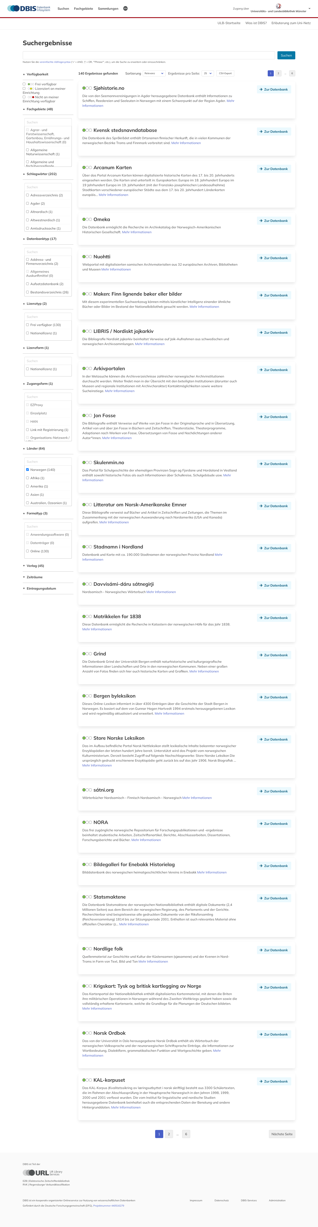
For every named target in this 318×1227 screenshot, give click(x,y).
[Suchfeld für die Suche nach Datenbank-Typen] (48, 252)
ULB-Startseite (229, 23)
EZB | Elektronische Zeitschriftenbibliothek (46, 1180)
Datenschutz (222, 1200)
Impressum (196, 1200)
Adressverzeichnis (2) (44, 195)
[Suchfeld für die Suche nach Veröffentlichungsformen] (48, 526)
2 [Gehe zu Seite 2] (278, 73)
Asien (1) (35, 495)
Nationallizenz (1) (41, 333)
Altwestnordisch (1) (43, 220)
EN (125, 8)
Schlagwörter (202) (40, 174)
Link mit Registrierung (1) (47, 430)
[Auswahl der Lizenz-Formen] (48, 361)
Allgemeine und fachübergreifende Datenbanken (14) (40, 166)
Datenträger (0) (40, 543)
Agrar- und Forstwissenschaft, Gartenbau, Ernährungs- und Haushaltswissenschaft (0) (47, 136)
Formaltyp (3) (35, 513)
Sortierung (133, 73)
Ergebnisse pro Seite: (184, 73)
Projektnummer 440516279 (108, 1205)
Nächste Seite (282, 1134)
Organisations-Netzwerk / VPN (48, 440)
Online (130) (37, 551)
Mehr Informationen (186, 143)
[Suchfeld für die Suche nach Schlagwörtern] (48, 187)
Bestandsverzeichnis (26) (47, 292)
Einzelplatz (36, 413)
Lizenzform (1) (36, 348)
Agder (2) (35, 203)
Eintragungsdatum (39, 588)
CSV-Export (225, 73)
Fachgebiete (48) (38, 109)
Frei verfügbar (40, 84)
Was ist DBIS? (256, 23)
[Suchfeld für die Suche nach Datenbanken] (149, 55)
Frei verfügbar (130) (43, 325)
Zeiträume (33, 577)
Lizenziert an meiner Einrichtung (44, 91)
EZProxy (34, 405)
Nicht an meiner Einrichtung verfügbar (41, 99)
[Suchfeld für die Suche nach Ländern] (48, 461)
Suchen (63, 8)
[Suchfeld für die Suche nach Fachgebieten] (48, 122)
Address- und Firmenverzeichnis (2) (42, 262)
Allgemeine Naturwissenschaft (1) (43, 152)
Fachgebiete (83, 8)
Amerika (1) (37, 486)
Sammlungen (108, 8)
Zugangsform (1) (38, 384)
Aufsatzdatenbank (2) (44, 284)
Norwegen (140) (40, 470)
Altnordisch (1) (39, 212)
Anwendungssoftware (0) (47, 534)
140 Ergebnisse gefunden (98, 73)
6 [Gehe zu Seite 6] (292, 73)
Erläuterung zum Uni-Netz (291, 23)
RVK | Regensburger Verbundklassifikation (46, 1184)
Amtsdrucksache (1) (43, 228)
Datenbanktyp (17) (40, 239)
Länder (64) (34, 448)
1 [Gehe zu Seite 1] (270, 73)
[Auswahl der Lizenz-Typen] (48, 317)
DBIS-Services (249, 1200)
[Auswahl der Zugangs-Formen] (48, 397)
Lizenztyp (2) (35, 303)
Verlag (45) (33, 566)
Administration (277, 1200)
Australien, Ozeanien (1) (46, 503)
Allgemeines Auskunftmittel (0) (39, 273)
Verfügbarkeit (35, 74)
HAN (32, 421)
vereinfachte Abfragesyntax (55, 61)
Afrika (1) (35, 478)
